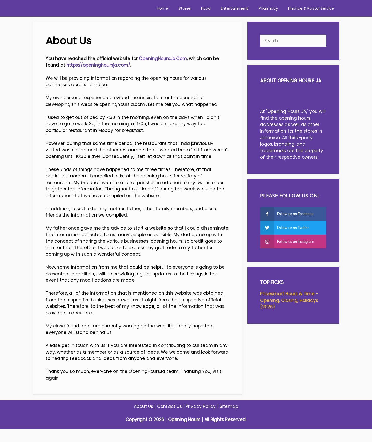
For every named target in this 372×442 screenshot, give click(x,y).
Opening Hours (184, 419)
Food (206, 8)
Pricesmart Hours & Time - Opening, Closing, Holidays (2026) (289, 300)
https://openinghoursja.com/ (98, 65)
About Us (143, 406)
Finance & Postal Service (311, 8)
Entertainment (234, 8)
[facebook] (293, 214)
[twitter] (293, 228)
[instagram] (293, 241)
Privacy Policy (201, 406)
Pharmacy (268, 8)
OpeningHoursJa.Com (163, 58)
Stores (184, 8)
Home (162, 8)
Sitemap (229, 406)
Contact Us (169, 406)
